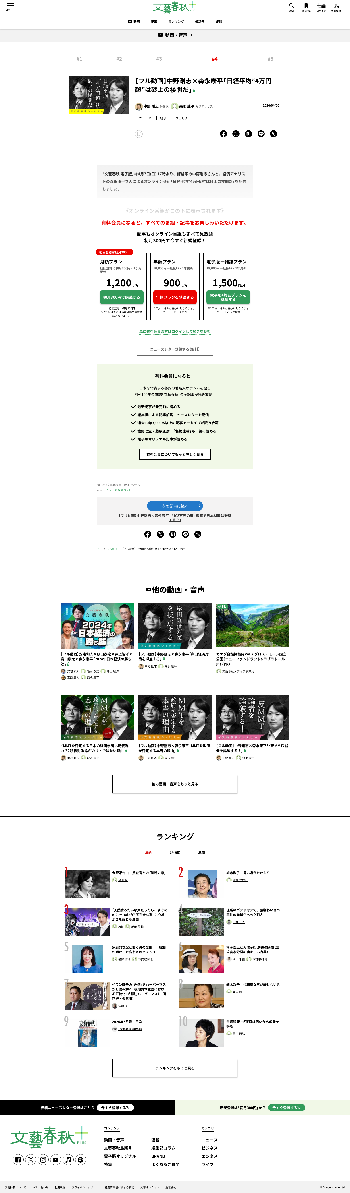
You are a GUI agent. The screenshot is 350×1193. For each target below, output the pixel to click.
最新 (148, 852)
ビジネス (210, 1148)
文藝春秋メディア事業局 (238, 671)
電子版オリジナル (120, 1156)
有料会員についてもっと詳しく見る (175, 454)
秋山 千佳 (239, 959)
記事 (154, 21)
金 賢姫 (123, 880)
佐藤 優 (123, 1006)
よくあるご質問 (165, 1164)
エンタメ (210, 1156)
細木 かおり (240, 880)
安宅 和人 (73, 671)
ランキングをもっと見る (175, 1068)
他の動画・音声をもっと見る (175, 783)
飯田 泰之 (93, 671)
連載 (219, 21)
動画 (136, 21)
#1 (79, 58)
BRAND (158, 1156)
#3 (159, 58)
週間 (201, 852)
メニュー (10, 10)
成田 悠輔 (137, 926)
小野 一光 (239, 922)
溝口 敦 (237, 992)
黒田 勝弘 (239, 1034)
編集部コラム (163, 1148)
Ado (121, 926)
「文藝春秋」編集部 (130, 1029)
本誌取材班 (145, 959)
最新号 (199, 21)
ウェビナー (183, 118)
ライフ (208, 1164)
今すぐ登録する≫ (115, 1107)
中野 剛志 (151, 106)
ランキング (176, 21)
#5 (270, 58)
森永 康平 (186, 106)
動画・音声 (114, 1140)
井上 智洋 (113, 671)
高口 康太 (73, 677)
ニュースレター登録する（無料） (175, 349)
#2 (119, 58)
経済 (163, 118)
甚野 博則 (124, 959)
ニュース (145, 118)
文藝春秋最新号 (118, 1148)
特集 (108, 1164)
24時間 (175, 852)
